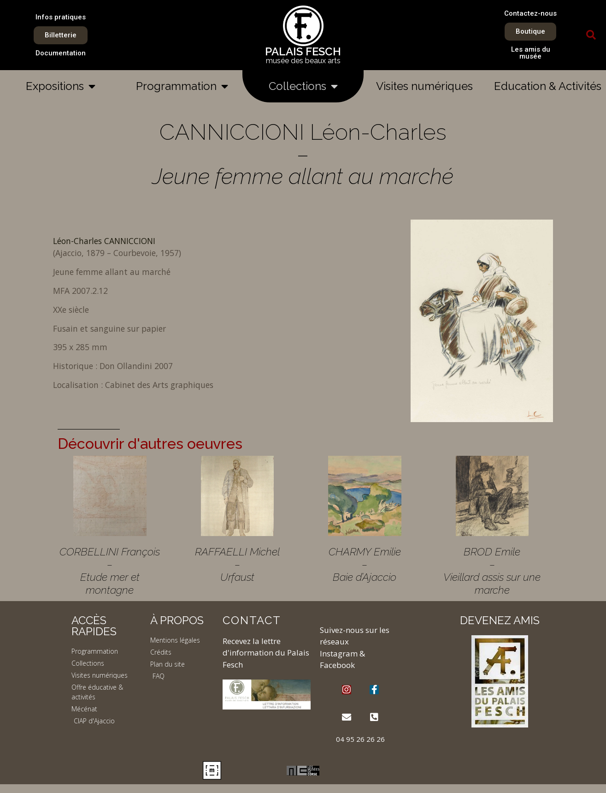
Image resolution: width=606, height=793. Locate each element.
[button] (591, 35)
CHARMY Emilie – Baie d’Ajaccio (365, 564)
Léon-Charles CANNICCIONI (104, 240)
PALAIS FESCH (303, 51)
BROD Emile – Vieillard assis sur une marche (492, 570)
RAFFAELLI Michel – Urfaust (237, 564)
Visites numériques (424, 86)
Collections (303, 86)
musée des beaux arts (303, 60)
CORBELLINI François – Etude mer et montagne (109, 570)
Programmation (182, 86)
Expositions (60, 86)
